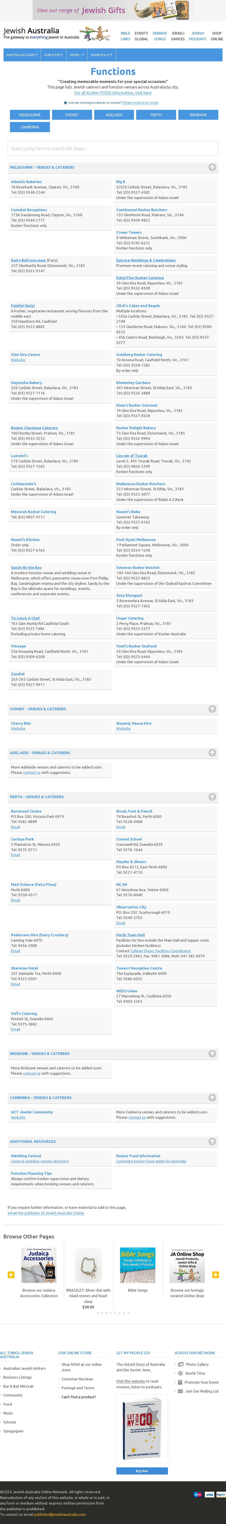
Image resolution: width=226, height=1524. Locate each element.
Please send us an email (140, 102)
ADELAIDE (114, 115)
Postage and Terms (78, 1388)
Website (18, 360)
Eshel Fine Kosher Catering (140, 278)
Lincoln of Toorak (132, 456)
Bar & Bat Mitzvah (18, 1386)
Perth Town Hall (130, 935)
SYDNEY (72, 115)
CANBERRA (30, 127)
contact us (32, 772)
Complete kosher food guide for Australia (151, 1161)
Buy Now (142, 1471)
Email (15, 827)
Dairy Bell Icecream (28, 260)
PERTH (156, 115)
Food (7, 1404)
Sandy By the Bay (26, 567)
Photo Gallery (193, 1364)
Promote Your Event (198, 1382)
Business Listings (17, 1377)
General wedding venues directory (40, 1161)
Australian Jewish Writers (24, 1368)
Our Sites (53, 55)
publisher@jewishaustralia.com (60, 1514)
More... (77, 55)
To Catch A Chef (25, 618)
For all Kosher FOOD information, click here (113, 93)
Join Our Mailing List (198, 1391)
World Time (191, 1373)
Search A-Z (101, 55)
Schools (9, 1422)
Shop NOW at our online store (82, 1367)
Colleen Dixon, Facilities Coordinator (160, 951)
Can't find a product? (79, 1397)
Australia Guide (22, 55)
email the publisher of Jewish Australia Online (46, 1213)
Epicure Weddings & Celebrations (146, 260)
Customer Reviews (77, 1379)
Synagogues (13, 1431)
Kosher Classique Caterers (34, 428)
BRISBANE (198, 115)
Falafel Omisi (23, 305)
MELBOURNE (30, 115)
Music (8, 1413)
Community (13, 1395)
